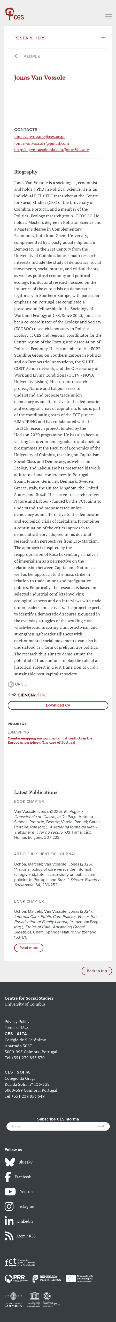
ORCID (17, 684)
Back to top (97, 970)
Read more (28, 947)
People (32, 56)
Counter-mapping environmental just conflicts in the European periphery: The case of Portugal (50, 740)
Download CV (58, 705)
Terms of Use (16, 1027)
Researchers (30, 38)
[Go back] (16, 56)
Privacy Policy (17, 1021)
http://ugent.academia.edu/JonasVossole (51, 150)
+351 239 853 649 (28, 1096)
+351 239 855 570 (28, 1058)
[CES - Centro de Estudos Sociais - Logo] (14, 11)
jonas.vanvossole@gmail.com (41, 143)
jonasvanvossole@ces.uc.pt (39, 136)
